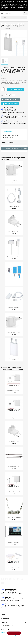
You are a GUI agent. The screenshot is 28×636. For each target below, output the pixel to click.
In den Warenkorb (15, 90)
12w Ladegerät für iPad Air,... (14, 181)
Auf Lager (6, 137)
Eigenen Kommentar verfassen (10, 99)
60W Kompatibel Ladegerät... (14, 492)
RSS (10, 579)
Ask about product (10, 104)
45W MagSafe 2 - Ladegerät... (14, 416)
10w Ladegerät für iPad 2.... (14, 332)
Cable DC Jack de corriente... (14, 517)
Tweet (9, 95)
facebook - (4, 635)
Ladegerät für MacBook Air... (14, 466)
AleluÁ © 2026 (4, 632)
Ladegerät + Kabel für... (14, 307)
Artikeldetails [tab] (8, 131)
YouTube (14, 579)
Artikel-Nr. (6, 135)
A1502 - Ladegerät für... (14, 542)
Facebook (2, 579)
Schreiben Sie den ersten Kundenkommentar (14, 148)
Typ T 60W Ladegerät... (14, 567)
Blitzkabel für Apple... (14, 206)
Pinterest (13, 95)
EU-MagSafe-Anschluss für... (14, 231)
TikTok (2, 583)
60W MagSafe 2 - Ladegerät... (14, 390)
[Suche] (14, 17)
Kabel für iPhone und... (14, 282)
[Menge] (3, 89)
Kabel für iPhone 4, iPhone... (14, 256)
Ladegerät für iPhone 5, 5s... (14, 358)
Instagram (22, 579)
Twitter (6, 579)
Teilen (6, 95)
